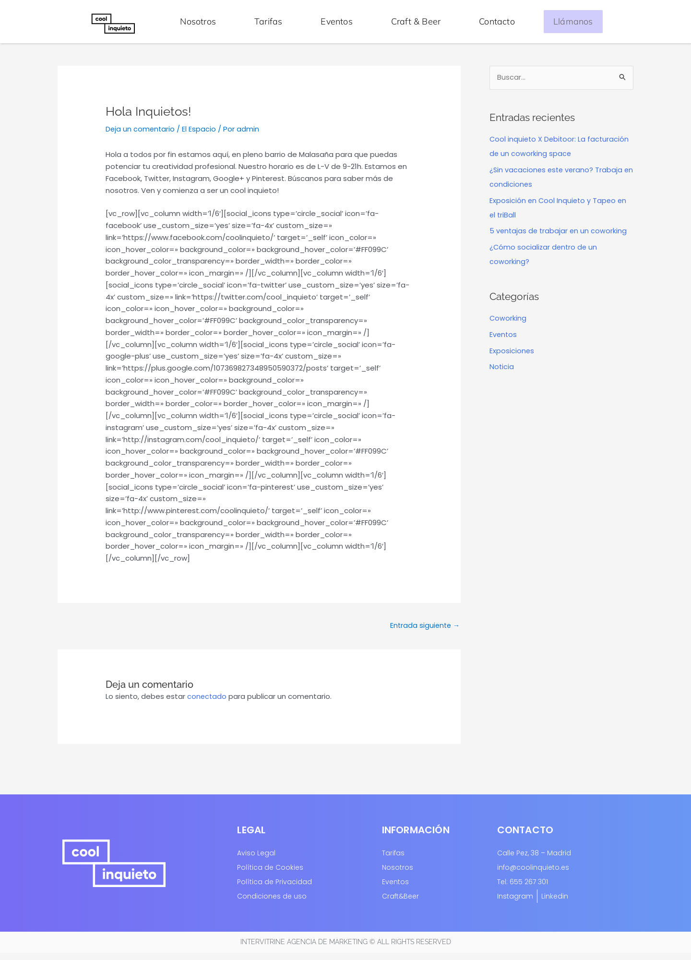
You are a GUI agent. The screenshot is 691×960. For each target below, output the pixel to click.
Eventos (336, 21)
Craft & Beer (416, 21)
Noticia (501, 373)
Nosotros (198, 21)
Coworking (508, 325)
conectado (207, 703)
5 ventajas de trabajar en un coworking (559, 237)
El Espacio (200, 135)
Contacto (497, 21)
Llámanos (573, 21)
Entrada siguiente (424, 632)
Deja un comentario (141, 135)
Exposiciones (512, 357)
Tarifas (268, 21)
